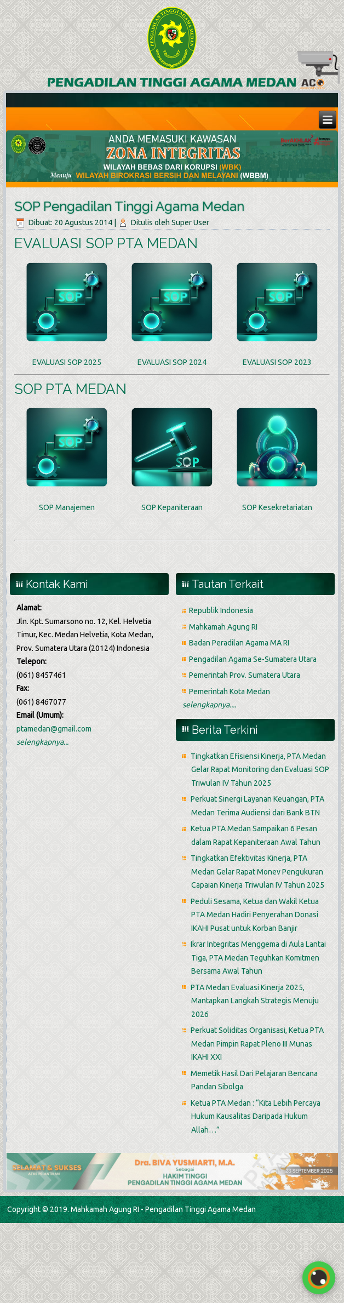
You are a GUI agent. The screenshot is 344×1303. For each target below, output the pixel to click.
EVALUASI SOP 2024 (172, 362)
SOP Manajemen (67, 507)
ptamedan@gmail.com (53, 728)
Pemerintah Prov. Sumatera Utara (244, 675)
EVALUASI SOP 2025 (66, 362)
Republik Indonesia (221, 610)
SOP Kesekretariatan (277, 507)
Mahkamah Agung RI (223, 626)
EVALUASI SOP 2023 (277, 362)
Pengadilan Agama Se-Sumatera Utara (253, 659)
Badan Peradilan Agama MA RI (239, 642)
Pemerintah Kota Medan (229, 691)
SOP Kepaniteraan (172, 507)
